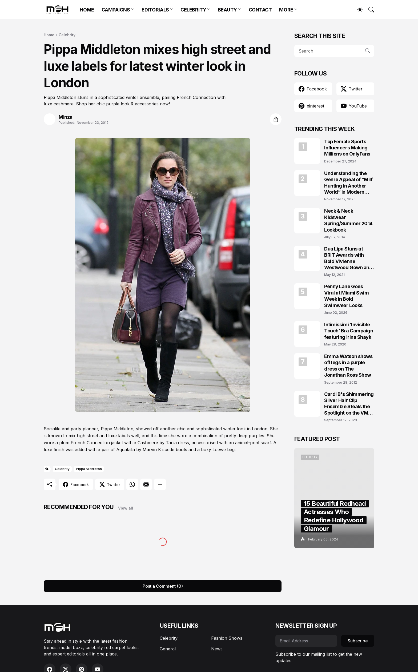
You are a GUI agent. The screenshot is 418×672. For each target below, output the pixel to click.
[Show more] (160, 484)
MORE (286, 10)
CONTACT (260, 10)
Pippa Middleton (89, 469)
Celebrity (67, 35)
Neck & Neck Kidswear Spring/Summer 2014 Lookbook (348, 220)
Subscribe (358, 640)
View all (125, 508)
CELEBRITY (193, 10)
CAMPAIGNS (116, 10)
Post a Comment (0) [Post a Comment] (163, 586)
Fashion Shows (226, 638)
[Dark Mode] (357, 9)
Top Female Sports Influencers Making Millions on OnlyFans (347, 148)
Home (49, 35)
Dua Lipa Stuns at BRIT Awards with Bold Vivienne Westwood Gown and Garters (348, 258)
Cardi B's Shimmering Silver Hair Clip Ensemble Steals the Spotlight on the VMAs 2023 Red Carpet (349, 403)
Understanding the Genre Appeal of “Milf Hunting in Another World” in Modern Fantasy (348, 182)
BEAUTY (227, 10)
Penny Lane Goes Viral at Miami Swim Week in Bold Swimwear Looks (346, 296)
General (168, 648)
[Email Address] (306, 641)
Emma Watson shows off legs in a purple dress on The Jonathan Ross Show (348, 365)
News (217, 648)
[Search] (369, 9)
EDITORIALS (155, 10)
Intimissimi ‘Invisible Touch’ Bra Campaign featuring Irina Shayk (348, 331)
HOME (87, 10)
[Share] (276, 119)
